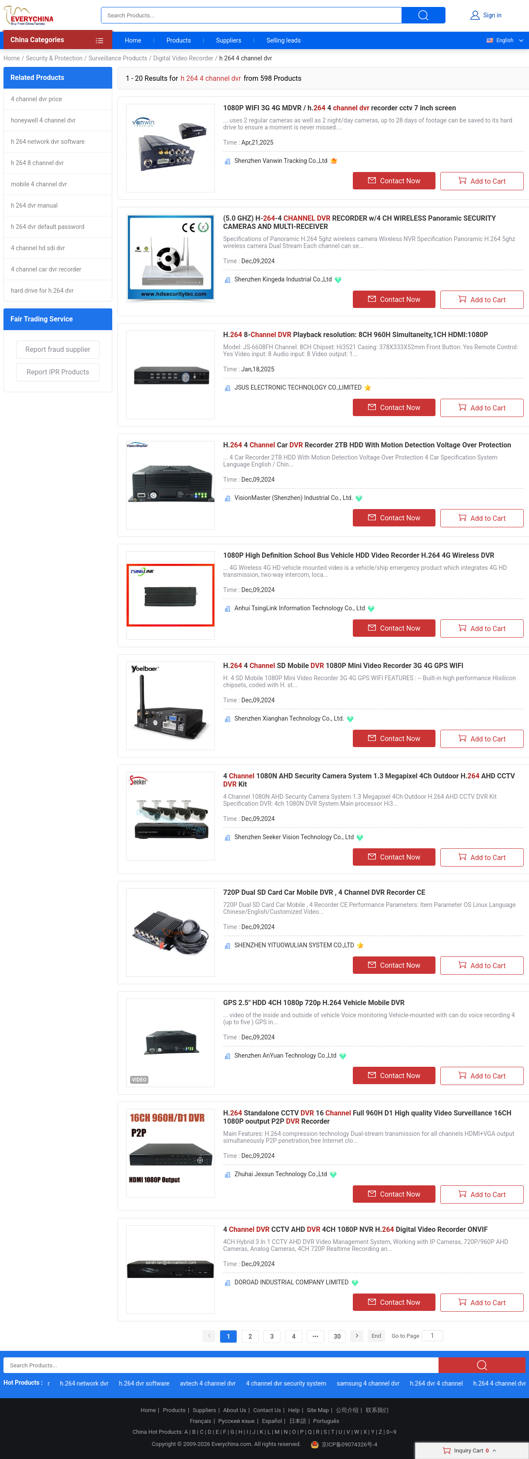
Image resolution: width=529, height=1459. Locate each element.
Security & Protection (54, 58)
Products (179, 40)
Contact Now (394, 180)
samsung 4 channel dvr (370, 1383)
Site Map (318, 1410)
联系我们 (377, 1410)
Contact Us (267, 1410)
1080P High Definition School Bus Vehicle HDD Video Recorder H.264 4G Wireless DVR (358, 555)
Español (272, 1421)
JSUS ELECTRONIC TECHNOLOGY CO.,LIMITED (298, 387)
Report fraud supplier (57, 349)
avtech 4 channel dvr (210, 1383)
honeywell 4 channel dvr (43, 120)
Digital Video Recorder (183, 58)
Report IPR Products (58, 372)
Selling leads (284, 40)
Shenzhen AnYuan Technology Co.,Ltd (285, 1055)
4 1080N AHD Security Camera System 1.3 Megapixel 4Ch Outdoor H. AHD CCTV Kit (369, 780)
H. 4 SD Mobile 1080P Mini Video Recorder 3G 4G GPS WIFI (343, 666)
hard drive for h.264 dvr (42, 290)
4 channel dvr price (36, 99)
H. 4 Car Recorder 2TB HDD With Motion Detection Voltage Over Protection (367, 445)
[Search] (432, 1335)
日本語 (297, 1421)
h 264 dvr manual (34, 205)
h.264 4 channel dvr (502, 1383)
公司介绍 (347, 1410)
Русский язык (236, 1421)
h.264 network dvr (86, 1383)
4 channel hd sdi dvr (38, 248)
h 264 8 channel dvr (37, 162)
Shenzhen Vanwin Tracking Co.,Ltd (281, 160)
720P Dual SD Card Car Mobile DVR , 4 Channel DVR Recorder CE (324, 892)
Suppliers (228, 40)
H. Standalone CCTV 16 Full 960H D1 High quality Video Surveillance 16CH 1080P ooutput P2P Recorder (367, 1117)
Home (133, 40)
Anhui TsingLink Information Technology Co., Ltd (299, 608)
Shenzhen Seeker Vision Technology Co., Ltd (294, 837)
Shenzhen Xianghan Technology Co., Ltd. (289, 718)
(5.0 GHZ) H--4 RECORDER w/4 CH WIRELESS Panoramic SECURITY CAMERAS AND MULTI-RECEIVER (359, 222)
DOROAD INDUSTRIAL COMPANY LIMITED (291, 1282)
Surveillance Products (118, 58)
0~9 (391, 1432)
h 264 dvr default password (47, 226)
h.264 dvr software (146, 1383)
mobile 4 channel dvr (39, 184)
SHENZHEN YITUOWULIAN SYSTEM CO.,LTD (294, 945)
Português (326, 1421)
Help (294, 1410)
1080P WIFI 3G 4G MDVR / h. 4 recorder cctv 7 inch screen (339, 108)
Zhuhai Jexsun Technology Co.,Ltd (280, 1174)
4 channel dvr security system (288, 1383)
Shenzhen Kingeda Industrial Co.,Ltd (283, 279)
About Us (234, 1410)
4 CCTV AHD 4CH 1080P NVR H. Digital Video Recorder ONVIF (355, 1229)
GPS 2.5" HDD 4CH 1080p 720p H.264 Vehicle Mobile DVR (314, 1003)
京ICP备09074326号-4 (344, 1445)
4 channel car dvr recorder (46, 269)
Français (200, 1421)
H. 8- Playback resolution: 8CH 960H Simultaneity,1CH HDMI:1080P (355, 335)
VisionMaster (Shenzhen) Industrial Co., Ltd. (293, 497)
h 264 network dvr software (48, 141)
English (499, 40)
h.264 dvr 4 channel (438, 1383)
